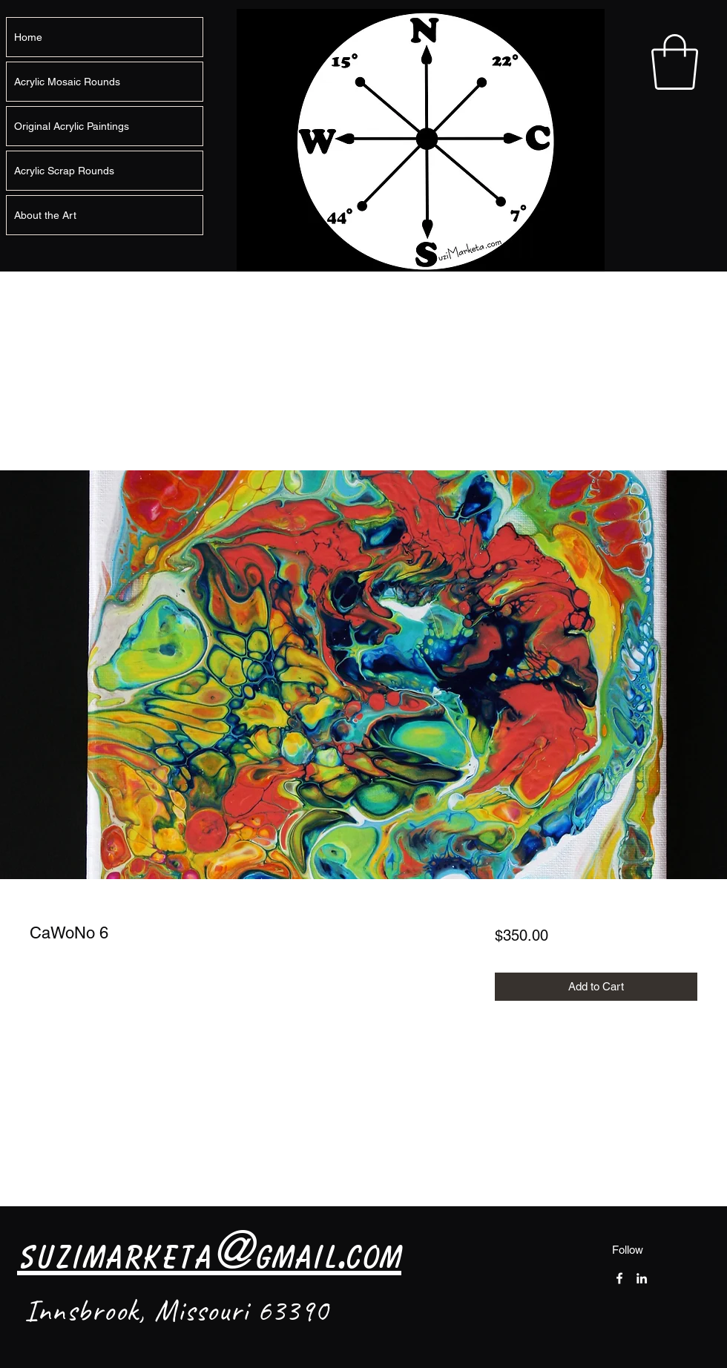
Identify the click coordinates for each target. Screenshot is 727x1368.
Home (28, 37)
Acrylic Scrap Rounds (64, 171)
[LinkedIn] (641, 1278)
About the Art (45, 215)
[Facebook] (619, 1278)
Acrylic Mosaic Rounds (67, 82)
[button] (674, 62)
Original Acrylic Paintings (71, 126)
